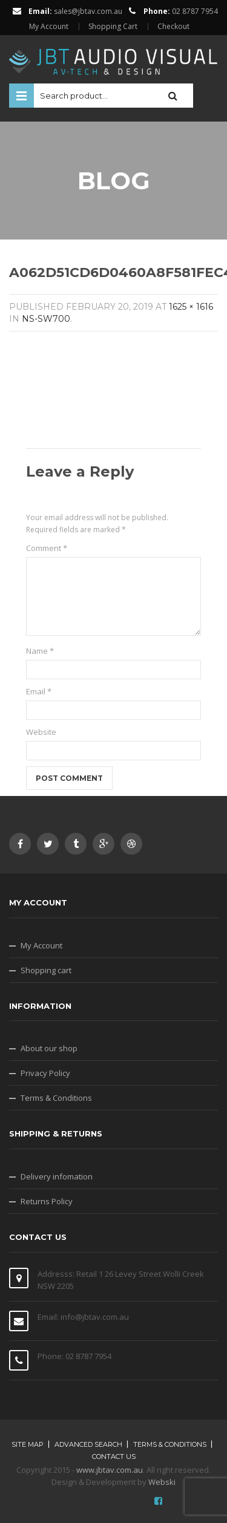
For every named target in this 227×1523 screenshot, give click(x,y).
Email (38, 691)
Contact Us (114, 1456)
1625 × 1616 (191, 306)
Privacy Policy (45, 1073)
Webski (162, 1481)
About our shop (49, 1048)
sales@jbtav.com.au (88, 11)
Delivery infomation (57, 1176)
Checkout (173, 26)
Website (41, 731)
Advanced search (88, 1444)
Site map (28, 1444)
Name (40, 650)
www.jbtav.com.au (109, 1469)
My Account (48, 26)
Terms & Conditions (56, 1097)
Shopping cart (46, 970)
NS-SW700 (46, 318)
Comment (46, 548)
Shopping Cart (112, 26)
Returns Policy (47, 1201)
